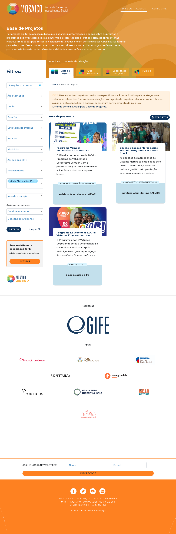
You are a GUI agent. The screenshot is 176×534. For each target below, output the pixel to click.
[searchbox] (23, 96)
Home (55, 84)
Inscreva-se (88, 473)
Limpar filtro (36, 229)
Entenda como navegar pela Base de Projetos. (79, 106)
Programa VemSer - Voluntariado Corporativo (73, 149)
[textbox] (25, 196)
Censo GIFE (159, 8)
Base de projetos (134, 8)
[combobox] (24, 96)
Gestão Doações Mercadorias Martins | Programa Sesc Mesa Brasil (139, 151)
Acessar (24, 261)
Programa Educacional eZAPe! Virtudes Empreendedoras (76, 234)
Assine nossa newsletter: (39, 465)
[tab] (61, 72)
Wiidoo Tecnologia (97, 511)
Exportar (159, 117)
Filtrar (14, 229)
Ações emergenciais (18, 205)
